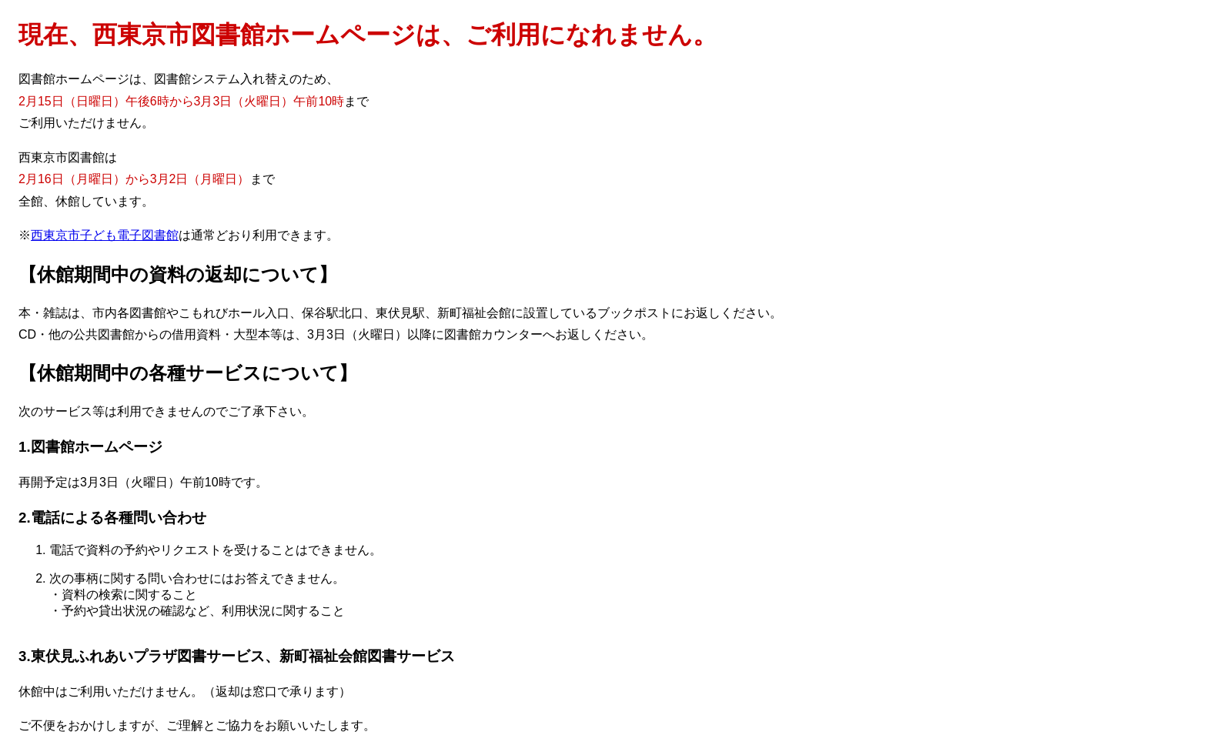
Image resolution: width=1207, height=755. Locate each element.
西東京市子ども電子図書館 (105, 235)
